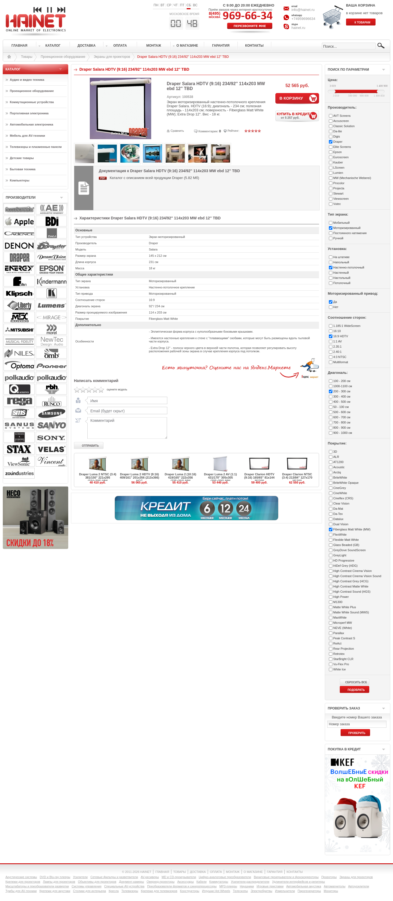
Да (335, 301)
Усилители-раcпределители (250, 881)
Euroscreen (341, 157)
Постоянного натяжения (350, 233)
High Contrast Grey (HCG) (350, 581)
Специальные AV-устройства (124, 886)
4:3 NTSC (339, 357)
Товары (26, 57)
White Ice (339, 669)
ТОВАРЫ (179, 871)
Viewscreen (341, 198)
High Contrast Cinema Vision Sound (357, 576)
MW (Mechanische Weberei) (352, 178)
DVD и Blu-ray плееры (55, 877)
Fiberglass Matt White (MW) (351, 529)
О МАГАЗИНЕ (253, 871)
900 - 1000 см (342, 432)
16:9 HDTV (340, 336)
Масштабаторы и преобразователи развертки (37, 886)
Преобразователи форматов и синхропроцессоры (182, 886)
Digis (336, 136)
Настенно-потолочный (348, 267)
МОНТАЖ (233, 871)
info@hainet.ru (303, 10)
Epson (337, 152)
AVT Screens (342, 115)
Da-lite (337, 131)
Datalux (338, 519)
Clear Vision (341, 503)
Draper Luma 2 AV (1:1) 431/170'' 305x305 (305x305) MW (220, 477)
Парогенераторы (309, 891)
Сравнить (177, 130)
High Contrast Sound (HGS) (351, 591)
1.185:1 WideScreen (347, 325)
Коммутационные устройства (32, 102)
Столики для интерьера (89, 891)
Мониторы (331, 891)
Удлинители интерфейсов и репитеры (298, 881)
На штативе (341, 257)
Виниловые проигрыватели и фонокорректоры (286, 877)
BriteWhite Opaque (346, 482)
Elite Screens (342, 146)
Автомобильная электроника (31, 124)
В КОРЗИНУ (291, 98)
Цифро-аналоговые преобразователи (225, 877)
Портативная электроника (29, 113)
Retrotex (339, 653)
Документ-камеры (131, 881)
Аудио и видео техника (27, 79)
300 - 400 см (341, 396)
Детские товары (22, 158)
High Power (341, 596)
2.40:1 (337, 351)
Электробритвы (261, 891)
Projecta (338, 188)
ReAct (337, 643)
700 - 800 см (341, 422)
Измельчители (285, 891)
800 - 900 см (341, 427)
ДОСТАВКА (198, 871)
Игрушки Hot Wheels (216, 891)
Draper (338, 141)
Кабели (201, 881)
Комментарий (126, 428)
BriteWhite (340, 477)
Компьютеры (19, 180)
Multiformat (340, 362)
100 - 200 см (341, 381)
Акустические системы (21, 877)
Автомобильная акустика (303, 886)
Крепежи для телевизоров (159, 891)
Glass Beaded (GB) (346, 545)
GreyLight (339, 555)
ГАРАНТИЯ (274, 871)
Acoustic (339, 467)
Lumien (338, 172)
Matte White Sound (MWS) (351, 612)
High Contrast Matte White (350, 586)
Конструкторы (190, 891)
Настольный (341, 277)
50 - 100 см (341, 406)
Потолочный (341, 283)
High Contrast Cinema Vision (352, 570)
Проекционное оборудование (63, 57)
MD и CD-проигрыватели (179, 877)
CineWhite (340, 493)
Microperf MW (342, 622)
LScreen (338, 167)
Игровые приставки (270, 886)
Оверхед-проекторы (160, 881)
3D (335, 451)
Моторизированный (347, 227)
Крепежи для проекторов (22, 881)
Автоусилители (358, 886)
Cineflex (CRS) (343, 498)
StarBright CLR (343, 659)
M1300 (338, 602)
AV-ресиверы (150, 877)
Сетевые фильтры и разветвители (114, 877)
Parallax (338, 633)
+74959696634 (303, 19)
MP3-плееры (228, 886)
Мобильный (341, 222)
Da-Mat (338, 508)
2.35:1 (337, 346)
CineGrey (339, 488)
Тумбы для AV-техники (21, 891)
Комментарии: (208, 131)
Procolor (338, 183)
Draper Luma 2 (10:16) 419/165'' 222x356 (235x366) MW (180, 477)
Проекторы (329, 877)
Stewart (338, 193)
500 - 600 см (341, 412)
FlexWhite (340, 534)
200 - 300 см (341, 391)
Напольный (341, 262)
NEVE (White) (342, 627)
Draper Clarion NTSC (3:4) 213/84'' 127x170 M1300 (297, 477)
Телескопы (240, 891)
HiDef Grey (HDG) (345, 565)
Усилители (80, 877)
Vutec (337, 203)
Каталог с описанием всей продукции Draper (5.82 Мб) (154, 178)
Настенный (341, 272)
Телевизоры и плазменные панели (36, 146)
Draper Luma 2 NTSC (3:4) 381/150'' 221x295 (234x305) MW (97, 477)
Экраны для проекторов (112, 57)
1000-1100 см (342, 386)
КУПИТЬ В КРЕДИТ (298, 115)
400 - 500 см (341, 401)
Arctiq (337, 472)
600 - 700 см (341, 417)
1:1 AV (337, 341)
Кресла (114, 891)
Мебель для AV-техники (27, 135)
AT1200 (338, 462)
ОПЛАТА (216, 871)
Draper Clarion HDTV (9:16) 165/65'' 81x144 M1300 (259, 477)
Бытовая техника (22, 169)
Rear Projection (343, 648)
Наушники (247, 886)
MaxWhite (340, 617)
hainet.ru (298, 28)
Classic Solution (344, 126)
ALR (336, 456)
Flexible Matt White (346, 539)
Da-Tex (338, 513)
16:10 (337, 331)
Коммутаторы (218, 881)
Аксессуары (185, 881)
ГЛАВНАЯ (162, 871)
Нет (335, 307)
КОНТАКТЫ (295, 871)
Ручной (338, 238)
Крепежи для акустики (54, 891)
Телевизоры (129, 891)
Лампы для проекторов (59, 881)
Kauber (338, 162)
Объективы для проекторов (97, 881)
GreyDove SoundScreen (349, 550)
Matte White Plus (344, 607)
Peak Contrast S (344, 638)
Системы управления (87, 886)
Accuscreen (341, 121)
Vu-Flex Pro (341, 664)
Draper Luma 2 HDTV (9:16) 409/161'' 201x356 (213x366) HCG (139, 477)
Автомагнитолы (335, 886)
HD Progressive (343, 560)
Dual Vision (340, 524)
